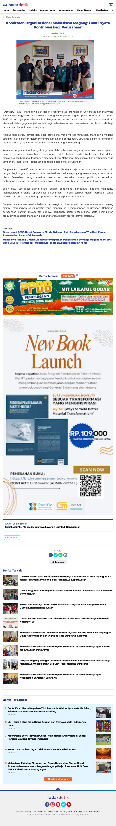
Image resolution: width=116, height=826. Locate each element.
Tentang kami (66, 811)
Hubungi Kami (80, 811)
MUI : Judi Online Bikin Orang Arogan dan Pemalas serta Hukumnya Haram (47, 724)
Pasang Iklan (30, 811)
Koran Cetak (94, 811)
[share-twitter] (55, 555)
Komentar (58, 562)
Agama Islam (47, 10)
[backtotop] (58, 791)
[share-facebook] (51, 555)
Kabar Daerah (84, 10)
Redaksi (19, 811)
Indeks (32, 10)
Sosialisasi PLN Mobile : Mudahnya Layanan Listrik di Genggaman (42, 527)
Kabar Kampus (12, 537)
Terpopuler (19, 10)
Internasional (65, 10)
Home (6, 10)
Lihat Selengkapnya (58, 779)
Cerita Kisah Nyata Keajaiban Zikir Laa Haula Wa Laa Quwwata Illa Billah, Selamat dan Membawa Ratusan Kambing (49, 710)
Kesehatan (102, 10)
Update (68, 276)
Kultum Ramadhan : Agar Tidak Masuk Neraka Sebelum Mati (42, 749)
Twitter (65, 806)
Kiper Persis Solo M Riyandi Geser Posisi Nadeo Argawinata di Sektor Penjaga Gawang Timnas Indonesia (47, 737)
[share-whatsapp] (60, 555)
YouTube (71, 806)
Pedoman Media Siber (48, 811)
